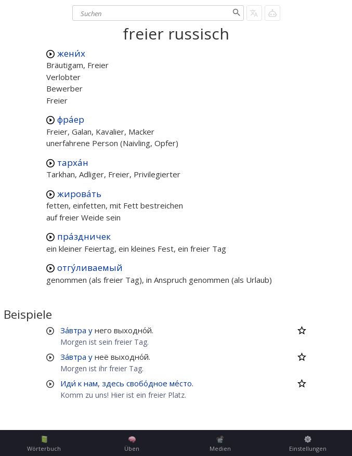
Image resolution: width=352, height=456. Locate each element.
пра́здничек (84, 236)
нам (91, 383)
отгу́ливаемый (90, 267)
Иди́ (68, 383)
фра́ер (70, 119)
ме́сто (181, 383)
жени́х (71, 53)
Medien (220, 444)
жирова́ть (79, 194)
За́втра (73, 330)
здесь (113, 383)
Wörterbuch (44, 444)
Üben (131, 444)
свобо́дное (146, 383)
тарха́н (72, 162)
